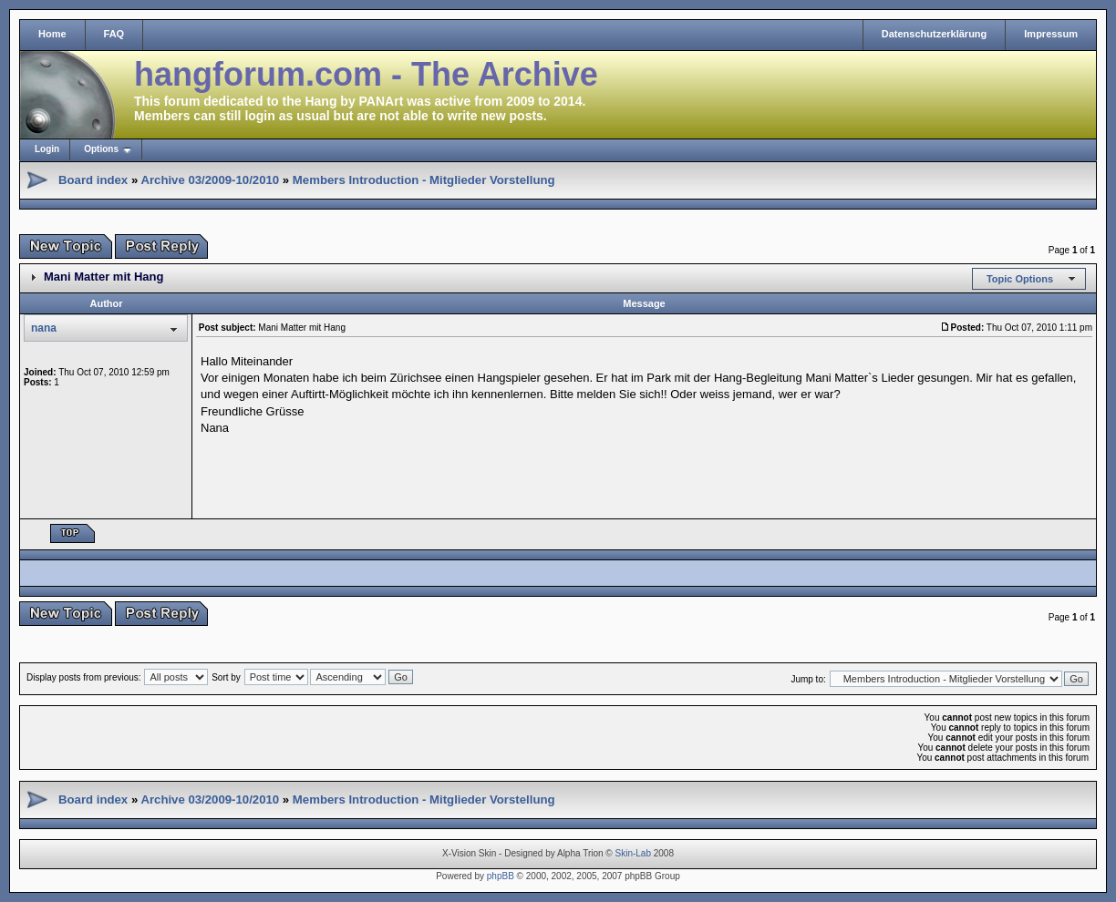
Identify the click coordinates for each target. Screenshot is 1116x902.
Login (47, 149)
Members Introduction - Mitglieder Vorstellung (424, 180)
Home (52, 33)
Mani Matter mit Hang (103, 276)
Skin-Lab (633, 853)
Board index (93, 180)
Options (101, 149)
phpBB (500, 876)
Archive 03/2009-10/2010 (209, 180)
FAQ (114, 33)
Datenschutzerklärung (934, 33)
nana (44, 328)
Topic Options (1020, 278)
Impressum (1051, 33)
